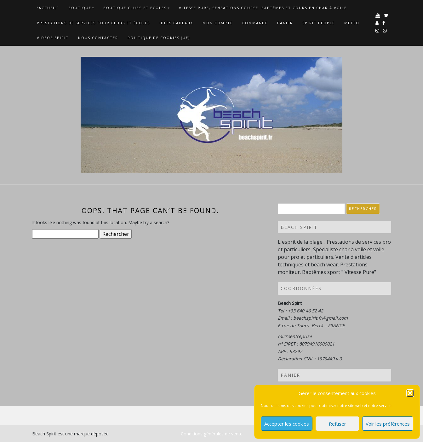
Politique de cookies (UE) (159, 37)
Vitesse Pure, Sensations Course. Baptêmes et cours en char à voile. (263, 7)
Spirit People (318, 22)
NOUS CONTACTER (98, 37)
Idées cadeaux (176, 22)
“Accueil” (48, 7)
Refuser (337, 424)
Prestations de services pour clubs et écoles (93, 22)
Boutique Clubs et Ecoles (135, 7)
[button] (410, 393)
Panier (285, 22)
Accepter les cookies (286, 424)
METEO (351, 22)
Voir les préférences (388, 424)
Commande (255, 22)
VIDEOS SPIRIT (53, 37)
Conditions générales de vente (212, 434)
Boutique (79, 7)
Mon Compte (218, 22)
